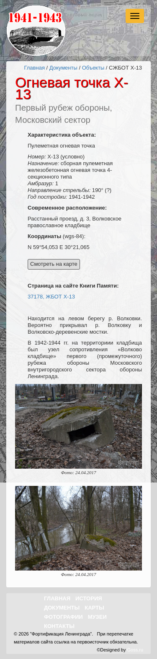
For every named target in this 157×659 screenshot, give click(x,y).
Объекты (93, 68)
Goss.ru (135, 649)
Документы (63, 68)
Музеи (97, 617)
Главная (34, 68)
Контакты (59, 626)
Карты (94, 608)
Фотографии (63, 617)
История (88, 598)
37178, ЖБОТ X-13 (51, 296)
